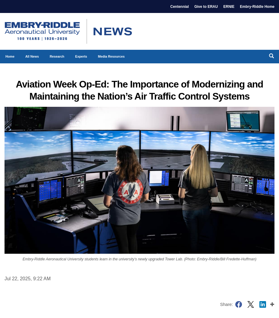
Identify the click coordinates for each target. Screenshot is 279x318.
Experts (81, 56)
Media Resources (111, 56)
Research (57, 56)
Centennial (179, 7)
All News (32, 56)
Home (9, 56)
